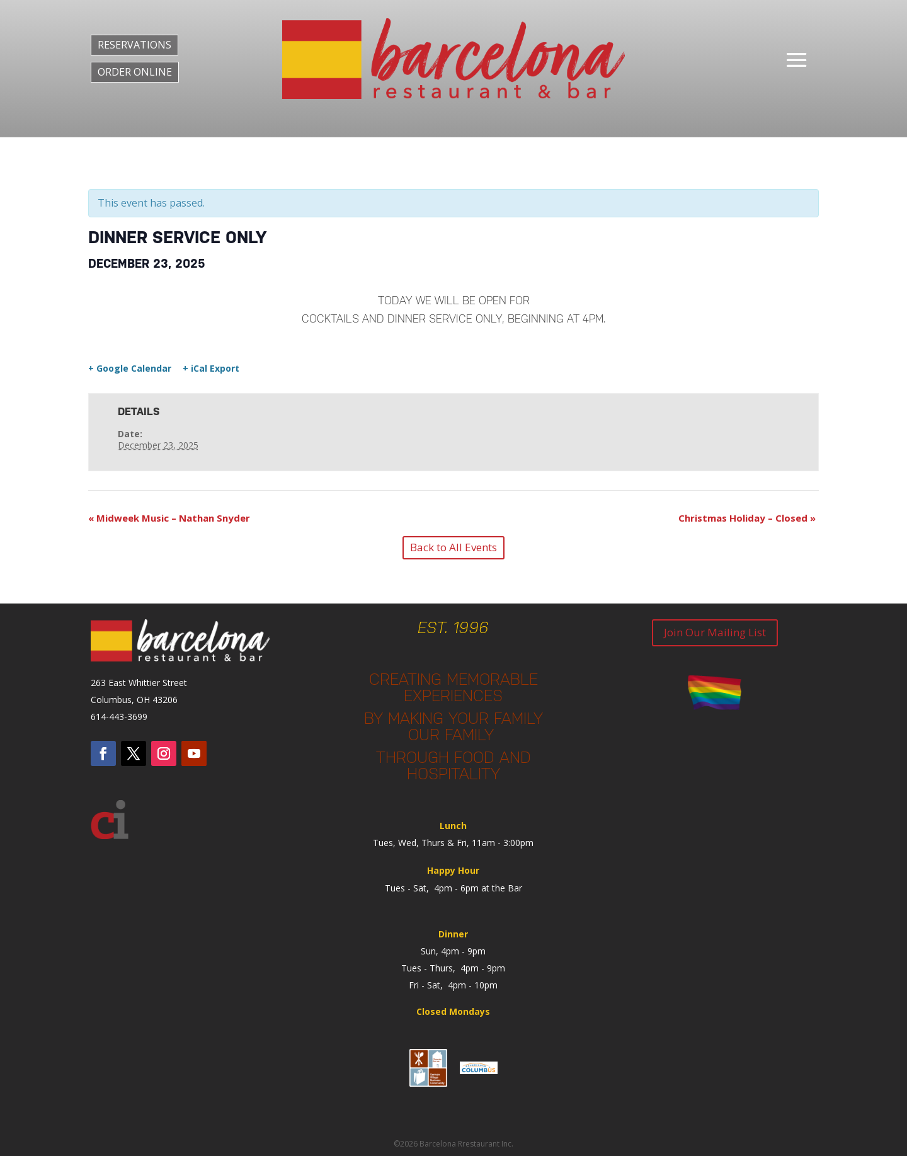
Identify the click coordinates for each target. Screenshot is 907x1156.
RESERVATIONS (134, 45)
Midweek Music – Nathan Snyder (169, 518)
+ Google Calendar (129, 368)
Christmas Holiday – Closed (747, 518)
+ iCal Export (211, 368)
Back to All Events (453, 547)
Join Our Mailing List (715, 632)
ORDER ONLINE (135, 72)
